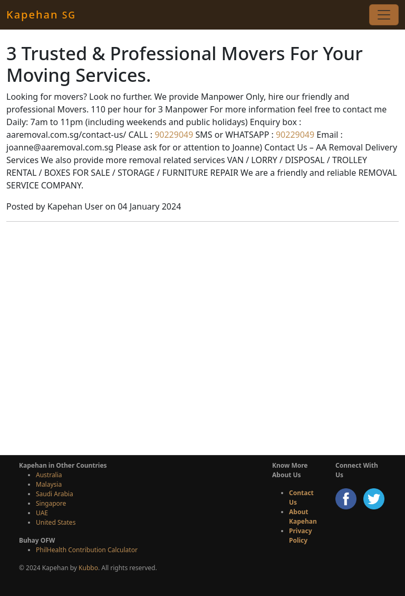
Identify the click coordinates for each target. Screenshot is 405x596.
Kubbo (88, 567)
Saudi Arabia (54, 493)
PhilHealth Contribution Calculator (87, 549)
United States (55, 522)
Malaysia (49, 484)
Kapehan (41, 14)
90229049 (172, 134)
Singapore (51, 503)
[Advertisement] (202, 367)
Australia (49, 474)
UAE (42, 512)
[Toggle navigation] (384, 14)
